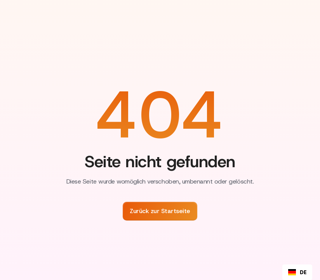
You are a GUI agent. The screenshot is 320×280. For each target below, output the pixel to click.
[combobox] (297, 272)
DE (297, 272)
